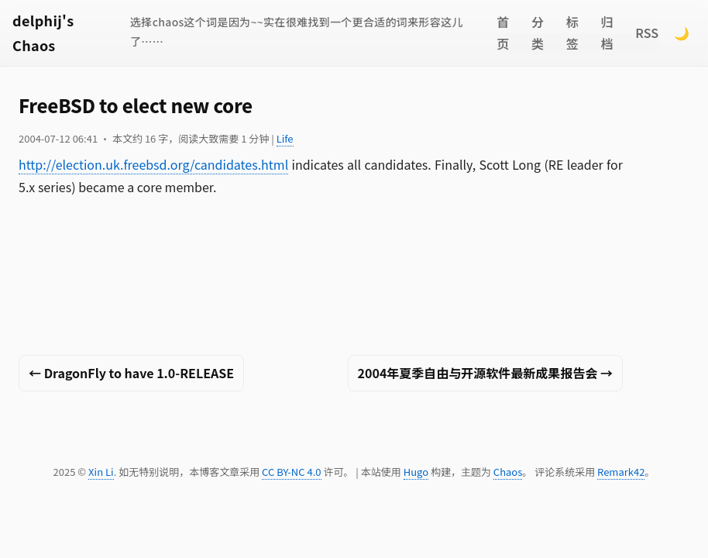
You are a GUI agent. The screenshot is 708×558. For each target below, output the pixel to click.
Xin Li (101, 471)
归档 (607, 32)
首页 (503, 32)
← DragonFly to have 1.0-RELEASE (131, 372)
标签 (572, 32)
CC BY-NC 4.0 (291, 471)
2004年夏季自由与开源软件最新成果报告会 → (485, 372)
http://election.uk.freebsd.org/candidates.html (153, 164)
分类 (537, 32)
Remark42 (620, 471)
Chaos (507, 471)
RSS (646, 32)
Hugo (416, 471)
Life (285, 138)
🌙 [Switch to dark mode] (681, 32)
